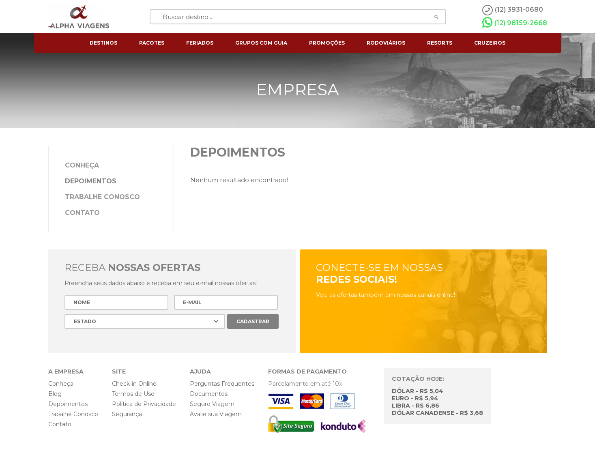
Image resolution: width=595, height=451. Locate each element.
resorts (439, 43)
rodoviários (386, 43)
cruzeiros (489, 43)
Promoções (327, 43)
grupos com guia (261, 43)
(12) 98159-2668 (514, 22)
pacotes (151, 43)
